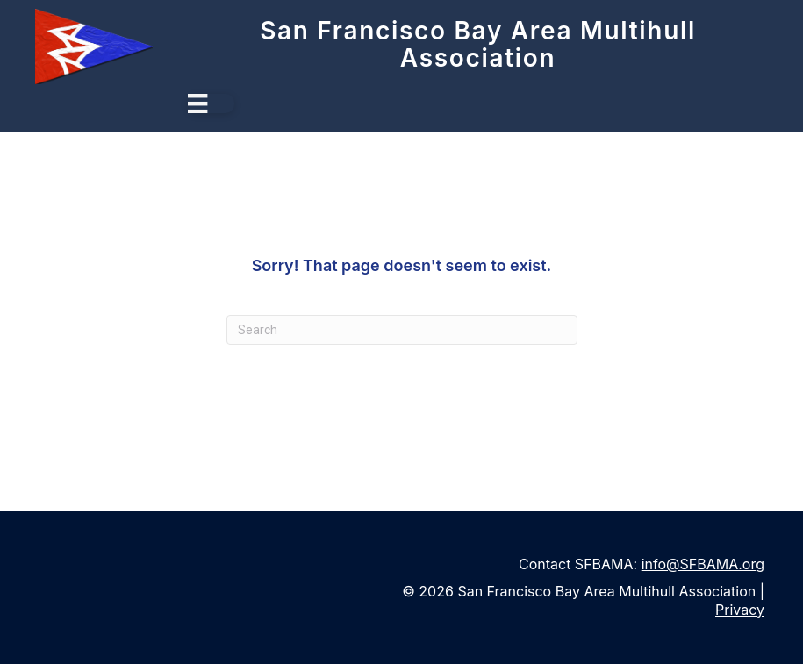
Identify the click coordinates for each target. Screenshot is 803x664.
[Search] (401, 330)
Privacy (739, 609)
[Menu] (210, 103)
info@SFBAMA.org (703, 564)
